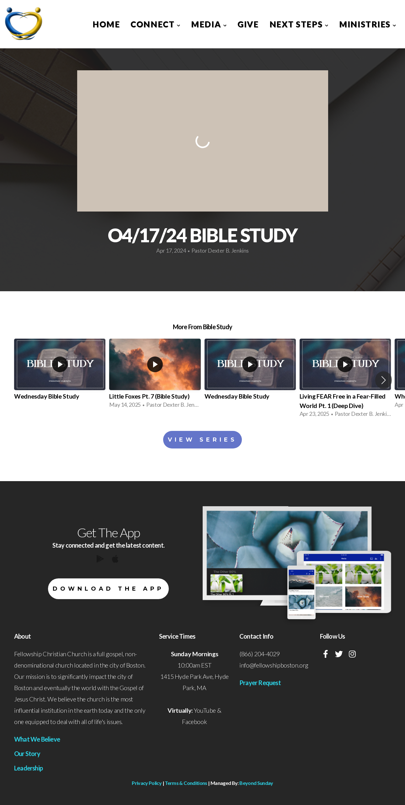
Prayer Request (260, 682)
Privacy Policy (147, 783)
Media (209, 24)
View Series (202, 439)
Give (247, 24)
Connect (155, 24)
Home (106, 24)
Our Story (27, 753)
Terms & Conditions (186, 783)
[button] (383, 380)
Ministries (368, 24)
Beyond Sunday (256, 783)
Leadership (28, 768)
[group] (59, 375)
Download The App (108, 588)
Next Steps (299, 24)
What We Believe (37, 739)
